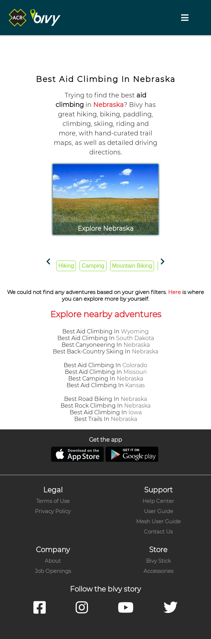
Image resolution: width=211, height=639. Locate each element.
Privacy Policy (53, 511)
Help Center (158, 501)
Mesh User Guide (158, 521)
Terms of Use (53, 501)
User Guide (158, 511)
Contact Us (158, 531)
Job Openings (53, 571)
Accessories (158, 571)
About (53, 560)
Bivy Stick (158, 560)
